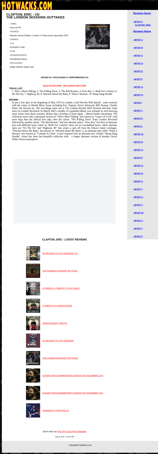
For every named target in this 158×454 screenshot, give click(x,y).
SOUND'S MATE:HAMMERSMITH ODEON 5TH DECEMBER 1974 (72, 375)
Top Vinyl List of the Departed (72, 431)
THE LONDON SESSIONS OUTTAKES (60, 358)
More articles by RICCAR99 (74, 85)
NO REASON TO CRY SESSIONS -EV (60, 253)
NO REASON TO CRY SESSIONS (58, 341)
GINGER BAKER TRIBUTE (54, 323)
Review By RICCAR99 (52, 85)
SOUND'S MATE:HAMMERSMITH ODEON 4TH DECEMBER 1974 (72, 393)
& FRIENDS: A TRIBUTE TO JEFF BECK (61, 288)
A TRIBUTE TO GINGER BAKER (57, 306)
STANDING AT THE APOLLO (55, 410)
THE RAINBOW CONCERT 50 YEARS (60, 271)
